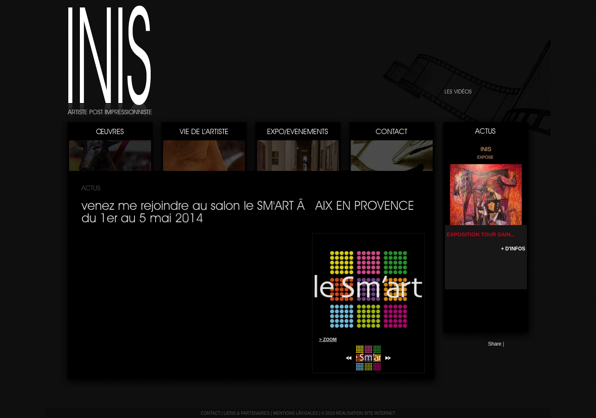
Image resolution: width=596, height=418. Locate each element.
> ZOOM (327, 339)
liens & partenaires (247, 413)
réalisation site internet (365, 413)
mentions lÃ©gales (295, 413)
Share (494, 344)
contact (210, 413)
